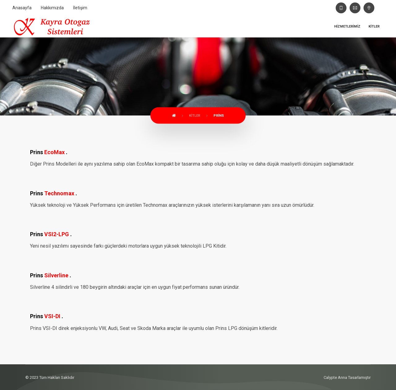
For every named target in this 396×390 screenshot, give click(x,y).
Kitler (374, 26)
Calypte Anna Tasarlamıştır (347, 377)
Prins (218, 116)
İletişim (80, 7)
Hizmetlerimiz (347, 26)
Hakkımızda (52, 7)
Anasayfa (22, 7)
